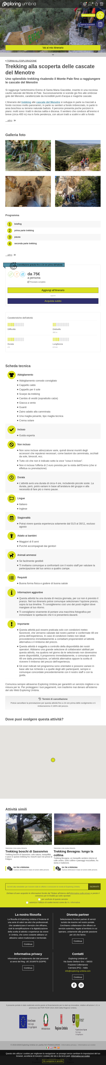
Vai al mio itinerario (53, 47)
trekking (26, 102)
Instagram (81, 985)
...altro (8, 120)
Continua (28, 944)
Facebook (74, 985)
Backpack (101, 4)
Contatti (78, 954)
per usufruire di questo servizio (55, 899)
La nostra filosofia (28, 914)
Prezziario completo (36, 282)
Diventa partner (78, 914)
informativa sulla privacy (80, 893)
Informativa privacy (28, 954)
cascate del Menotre (48, 102)
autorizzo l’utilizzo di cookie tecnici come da (54, 902)
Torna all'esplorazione (21, 61)
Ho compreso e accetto (53, 1061)
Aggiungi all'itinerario (53, 290)
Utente (90, 4)
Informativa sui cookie (87, 1045)
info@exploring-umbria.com (78, 971)
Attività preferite (96, 4)
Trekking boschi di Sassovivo (26, 851)
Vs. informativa (73, 902)
